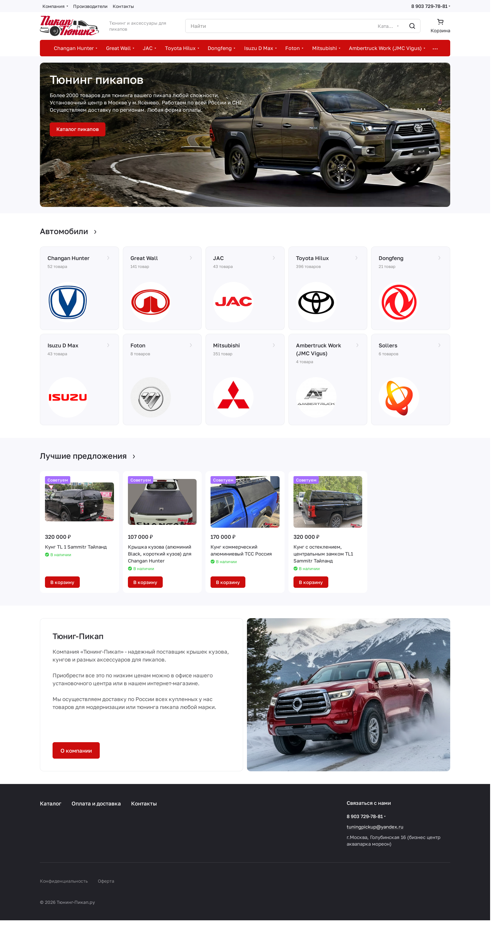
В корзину (62, 582)
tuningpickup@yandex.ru (375, 826)
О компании (76, 750)
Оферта (106, 881)
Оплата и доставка (96, 803)
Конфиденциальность (64, 881)
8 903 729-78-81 (429, 6)
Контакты (144, 803)
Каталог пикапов (77, 129)
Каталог (50, 803)
